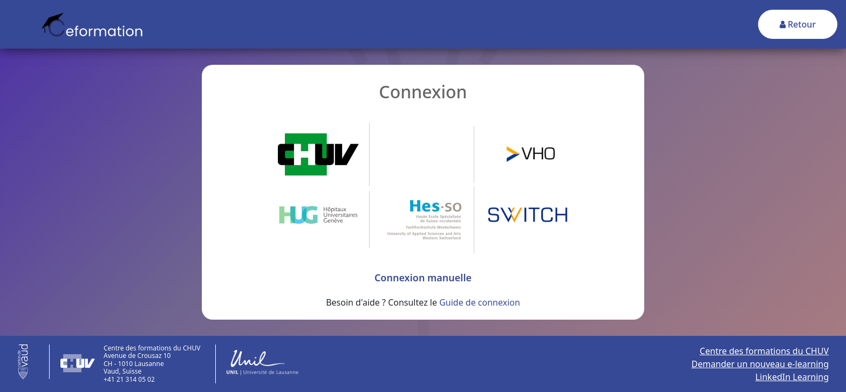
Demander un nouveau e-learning (760, 364)
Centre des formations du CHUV (764, 351)
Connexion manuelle (423, 277)
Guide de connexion (479, 302)
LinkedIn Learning (792, 377)
